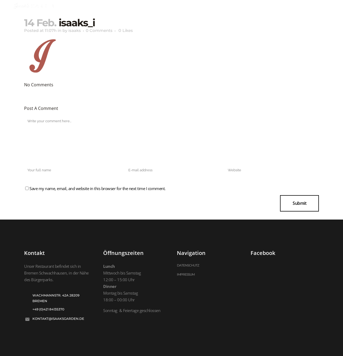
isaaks (74, 30)
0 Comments (99, 30)
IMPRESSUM (186, 274)
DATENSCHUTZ (188, 265)
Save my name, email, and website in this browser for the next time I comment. (97, 188)
